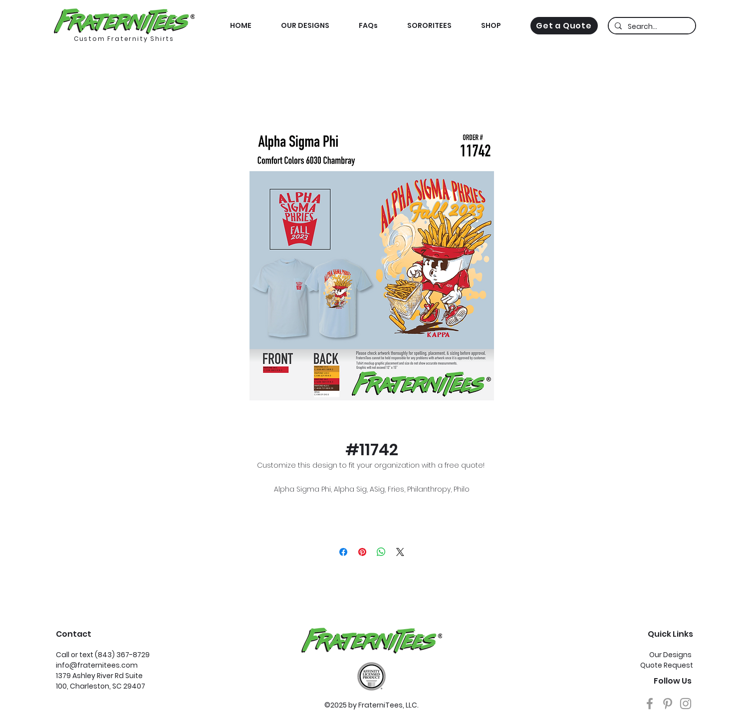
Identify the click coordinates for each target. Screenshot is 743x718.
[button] (491, 25)
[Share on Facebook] (343, 552)
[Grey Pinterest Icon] (667, 703)
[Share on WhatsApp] (381, 552)
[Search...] (651, 27)
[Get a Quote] (564, 25)
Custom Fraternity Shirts (124, 38)
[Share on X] (400, 552)
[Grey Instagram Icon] (685, 703)
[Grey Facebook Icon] (649, 703)
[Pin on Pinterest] (362, 552)
